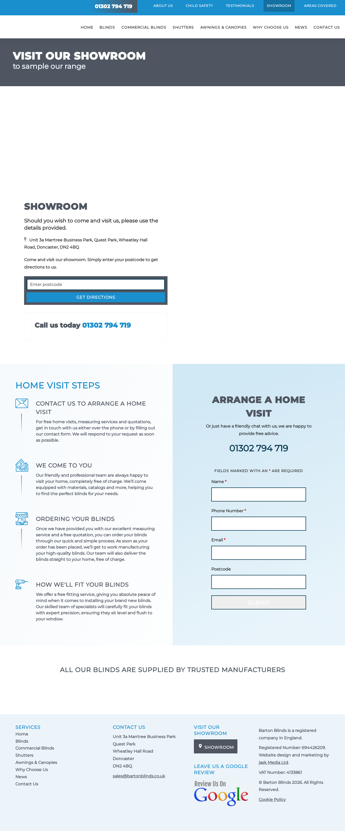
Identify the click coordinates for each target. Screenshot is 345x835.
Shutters (183, 30)
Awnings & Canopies (223, 27)
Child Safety (199, 6)
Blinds (107, 30)
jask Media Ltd (273, 762)
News (301, 27)
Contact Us (326, 27)
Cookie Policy (272, 799)
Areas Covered (320, 7)
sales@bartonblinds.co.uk (139, 776)
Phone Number (228, 510)
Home (87, 27)
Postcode (221, 569)
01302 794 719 (106, 325)
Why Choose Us (271, 27)
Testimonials (240, 6)
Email (218, 540)
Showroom (279, 6)
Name (218, 481)
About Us (163, 6)
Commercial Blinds (143, 30)
